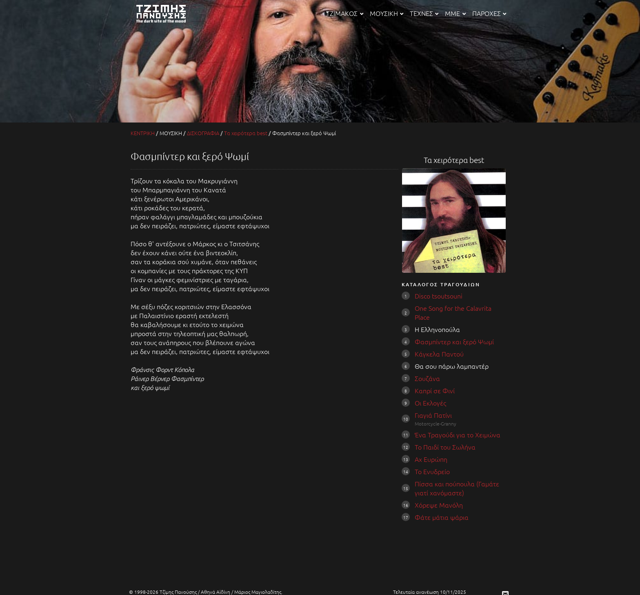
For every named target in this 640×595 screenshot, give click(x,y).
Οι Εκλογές (430, 402)
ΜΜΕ (455, 13)
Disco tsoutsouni (438, 295)
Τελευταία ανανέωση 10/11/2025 (429, 591)
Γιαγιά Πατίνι (433, 414)
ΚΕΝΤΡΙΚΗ (143, 133)
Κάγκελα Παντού (439, 353)
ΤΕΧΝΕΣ (424, 13)
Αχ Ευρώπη (431, 459)
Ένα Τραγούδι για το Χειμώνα (457, 434)
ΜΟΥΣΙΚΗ (386, 13)
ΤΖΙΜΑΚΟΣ (344, 13)
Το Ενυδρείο (432, 471)
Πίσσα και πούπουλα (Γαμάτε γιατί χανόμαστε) (457, 488)
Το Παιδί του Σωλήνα (445, 446)
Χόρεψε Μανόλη (439, 504)
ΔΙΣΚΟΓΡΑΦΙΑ (203, 133)
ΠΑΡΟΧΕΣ (489, 13)
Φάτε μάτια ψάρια (442, 517)
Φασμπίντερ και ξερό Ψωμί (454, 341)
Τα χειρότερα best (245, 133)
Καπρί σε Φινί (435, 390)
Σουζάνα (427, 378)
